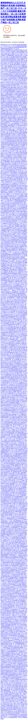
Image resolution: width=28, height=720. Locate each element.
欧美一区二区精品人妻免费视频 (18, 315)
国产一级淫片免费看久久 (20, 59)
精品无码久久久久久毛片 (7, 305)
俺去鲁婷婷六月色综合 (14, 693)
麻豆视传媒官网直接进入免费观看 (18, 64)
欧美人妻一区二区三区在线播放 (18, 491)
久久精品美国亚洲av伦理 (6, 210)
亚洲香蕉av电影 (17, 685)
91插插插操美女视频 (17, 157)
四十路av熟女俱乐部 (21, 274)
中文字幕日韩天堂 (12, 196)
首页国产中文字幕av (21, 362)
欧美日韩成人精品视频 (15, 437)
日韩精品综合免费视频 (10, 249)
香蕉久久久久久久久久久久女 (7, 669)
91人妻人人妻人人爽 (19, 150)
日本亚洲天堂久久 (11, 101)
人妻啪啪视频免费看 (5, 625)
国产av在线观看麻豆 (9, 378)
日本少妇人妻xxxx (11, 289)
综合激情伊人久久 (8, 426)
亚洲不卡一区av (14, 599)
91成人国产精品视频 (13, 542)
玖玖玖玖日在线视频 (22, 313)
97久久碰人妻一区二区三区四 (16, 212)
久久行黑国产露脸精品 (21, 584)
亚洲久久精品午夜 (6, 698)
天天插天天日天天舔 (11, 529)
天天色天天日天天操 (11, 662)
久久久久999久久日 (5, 340)
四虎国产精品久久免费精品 (7, 488)
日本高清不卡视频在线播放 (7, 705)
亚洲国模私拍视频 (5, 534)
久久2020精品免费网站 (20, 518)
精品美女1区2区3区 (22, 258)
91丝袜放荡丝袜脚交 (8, 106)
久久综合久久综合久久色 (6, 702)
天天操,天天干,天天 (6, 319)
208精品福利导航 (18, 281)
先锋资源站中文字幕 (7, 647)
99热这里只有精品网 (20, 289)
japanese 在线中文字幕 (18, 298)
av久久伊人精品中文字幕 (18, 192)
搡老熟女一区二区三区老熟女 (18, 407)
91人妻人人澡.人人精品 (12, 394)
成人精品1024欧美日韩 (11, 321)
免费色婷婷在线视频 (21, 119)
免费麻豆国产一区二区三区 (15, 506)
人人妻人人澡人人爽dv (19, 476)
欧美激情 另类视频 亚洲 (17, 118)
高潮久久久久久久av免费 (13, 320)
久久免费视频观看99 (9, 55)
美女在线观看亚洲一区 (14, 367)
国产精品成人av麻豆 (14, 140)
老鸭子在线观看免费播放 (6, 49)
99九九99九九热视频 (11, 233)
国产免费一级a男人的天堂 (17, 603)
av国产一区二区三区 (10, 354)
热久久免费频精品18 (19, 269)
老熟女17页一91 (23, 405)
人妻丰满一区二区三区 (12, 278)
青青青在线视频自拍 (22, 347)
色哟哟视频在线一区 (15, 609)
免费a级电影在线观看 (13, 316)
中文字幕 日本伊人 (5, 76)
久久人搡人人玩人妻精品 (9, 538)
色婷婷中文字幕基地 (5, 652)
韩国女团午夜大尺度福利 (11, 113)
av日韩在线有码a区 (14, 409)
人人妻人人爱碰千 (8, 109)
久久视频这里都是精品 (7, 157)
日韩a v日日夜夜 (6, 457)
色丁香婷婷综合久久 (20, 181)
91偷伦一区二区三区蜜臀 (7, 476)
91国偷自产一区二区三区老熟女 (17, 333)
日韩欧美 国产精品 (13, 266)
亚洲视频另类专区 (18, 368)
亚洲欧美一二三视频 (6, 251)
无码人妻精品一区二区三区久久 (16, 126)
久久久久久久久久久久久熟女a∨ (10, 566)
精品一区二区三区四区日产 (18, 523)
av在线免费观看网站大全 (6, 228)
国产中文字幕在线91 (15, 572)
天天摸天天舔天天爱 (10, 304)
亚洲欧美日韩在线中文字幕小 (16, 336)
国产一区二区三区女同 (20, 206)
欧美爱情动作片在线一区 (10, 374)
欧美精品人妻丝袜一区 (9, 643)
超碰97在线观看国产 (6, 654)
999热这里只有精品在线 (19, 93)
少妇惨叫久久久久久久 (6, 516)
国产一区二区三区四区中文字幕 (17, 128)
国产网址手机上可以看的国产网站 (19, 173)
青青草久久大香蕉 (19, 448)
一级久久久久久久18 (15, 413)
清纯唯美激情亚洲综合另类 (15, 72)
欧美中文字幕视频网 (9, 339)
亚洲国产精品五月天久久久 (9, 160)
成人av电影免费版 (20, 611)
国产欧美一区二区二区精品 (14, 425)
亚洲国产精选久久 (22, 492)
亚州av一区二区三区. (8, 298)
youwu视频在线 (20, 196)
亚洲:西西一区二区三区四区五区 (8, 510)
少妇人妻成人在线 (16, 628)
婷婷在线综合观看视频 (9, 570)
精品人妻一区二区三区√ (9, 383)
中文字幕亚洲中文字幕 (21, 490)
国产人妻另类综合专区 (13, 176)
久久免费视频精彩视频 (16, 319)
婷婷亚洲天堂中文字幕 (16, 175)
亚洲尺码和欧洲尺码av (17, 228)
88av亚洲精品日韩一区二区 (21, 97)
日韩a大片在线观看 (7, 118)
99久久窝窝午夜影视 (7, 133)
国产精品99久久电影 (6, 371)
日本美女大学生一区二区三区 (19, 332)
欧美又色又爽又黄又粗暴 (6, 308)
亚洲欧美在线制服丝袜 (12, 273)
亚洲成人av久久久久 (9, 679)
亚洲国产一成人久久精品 (20, 694)
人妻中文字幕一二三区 (10, 438)
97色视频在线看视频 (5, 576)
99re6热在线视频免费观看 (17, 496)
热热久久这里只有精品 (11, 168)
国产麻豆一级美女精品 (12, 612)
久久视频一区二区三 (14, 54)
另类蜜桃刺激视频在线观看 (9, 410)
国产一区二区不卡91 (5, 411)
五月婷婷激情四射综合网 (11, 141)
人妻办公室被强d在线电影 (9, 605)
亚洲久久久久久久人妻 (15, 207)
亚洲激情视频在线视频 (17, 395)
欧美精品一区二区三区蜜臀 (7, 148)
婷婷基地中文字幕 (22, 535)
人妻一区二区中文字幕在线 (12, 132)
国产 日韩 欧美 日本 (14, 215)
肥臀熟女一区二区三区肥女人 (19, 290)
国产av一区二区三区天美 (11, 452)
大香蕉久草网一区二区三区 (12, 265)
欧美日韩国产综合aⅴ (14, 107)
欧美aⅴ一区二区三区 (8, 63)
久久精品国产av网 (6, 272)
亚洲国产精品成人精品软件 (20, 75)
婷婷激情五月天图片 (9, 699)
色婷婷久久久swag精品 (13, 74)
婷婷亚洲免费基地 (13, 635)
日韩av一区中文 (5, 215)
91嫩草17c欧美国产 (9, 93)
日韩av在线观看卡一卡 (7, 526)
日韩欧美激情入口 (10, 227)
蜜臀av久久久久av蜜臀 (16, 272)
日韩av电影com (11, 445)
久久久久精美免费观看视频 (13, 124)
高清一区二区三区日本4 (18, 607)
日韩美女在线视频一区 (16, 401)
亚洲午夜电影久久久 (19, 169)
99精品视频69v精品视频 (10, 84)
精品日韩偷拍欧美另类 (6, 695)
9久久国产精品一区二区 (13, 158)
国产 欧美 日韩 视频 (13, 687)
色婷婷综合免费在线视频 (21, 533)
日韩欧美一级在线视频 (17, 663)
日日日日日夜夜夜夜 (9, 484)
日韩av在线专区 (11, 480)
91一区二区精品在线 (7, 200)
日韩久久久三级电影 (20, 160)
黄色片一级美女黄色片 (16, 547)
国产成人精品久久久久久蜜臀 (16, 277)
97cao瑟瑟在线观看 (10, 344)
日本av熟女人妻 (21, 82)
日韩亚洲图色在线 (12, 78)
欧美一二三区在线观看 (14, 285)
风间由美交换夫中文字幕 (18, 114)
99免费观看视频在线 (12, 714)
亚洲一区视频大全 (5, 79)
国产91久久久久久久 (8, 80)
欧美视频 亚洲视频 (7, 621)
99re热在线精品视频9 (17, 167)
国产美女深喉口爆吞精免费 (12, 286)
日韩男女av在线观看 (16, 154)
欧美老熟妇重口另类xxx (19, 288)
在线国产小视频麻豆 (20, 257)
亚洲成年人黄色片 (13, 347)
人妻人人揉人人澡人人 (15, 86)
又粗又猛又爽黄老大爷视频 (15, 502)
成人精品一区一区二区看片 (14, 644)
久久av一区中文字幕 (13, 111)
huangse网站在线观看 (17, 94)
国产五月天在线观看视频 (21, 550)
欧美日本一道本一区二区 (12, 82)
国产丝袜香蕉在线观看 (17, 89)
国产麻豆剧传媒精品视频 (6, 114)
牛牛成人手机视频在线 (22, 335)
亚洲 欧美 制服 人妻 (8, 164)
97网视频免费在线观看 (6, 572)
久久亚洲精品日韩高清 (14, 56)
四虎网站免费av (11, 211)
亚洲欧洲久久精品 (21, 391)
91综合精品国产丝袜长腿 (16, 481)
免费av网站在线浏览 (13, 331)
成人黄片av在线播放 (21, 531)
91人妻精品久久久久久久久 (11, 535)
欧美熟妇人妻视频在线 (13, 708)
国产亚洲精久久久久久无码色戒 (15, 586)
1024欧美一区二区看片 (8, 658)
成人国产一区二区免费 (19, 705)
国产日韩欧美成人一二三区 (18, 713)
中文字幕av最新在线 (14, 247)
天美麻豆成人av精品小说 (9, 242)
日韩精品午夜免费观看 (9, 674)
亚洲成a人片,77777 (20, 84)
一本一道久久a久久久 (16, 251)
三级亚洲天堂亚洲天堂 (16, 71)
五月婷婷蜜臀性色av (7, 568)
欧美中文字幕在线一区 (6, 609)
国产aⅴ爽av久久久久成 (17, 619)
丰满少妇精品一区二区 (19, 63)
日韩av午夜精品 (9, 110)
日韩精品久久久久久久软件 (11, 382)
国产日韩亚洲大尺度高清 (9, 257)
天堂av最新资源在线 (8, 177)
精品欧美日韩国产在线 (11, 441)
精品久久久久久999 (5, 327)
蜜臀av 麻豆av (24, 574)
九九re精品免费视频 (9, 206)
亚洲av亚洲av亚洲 (13, 142)
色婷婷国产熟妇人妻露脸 (18, 253)
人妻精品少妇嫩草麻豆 (9, 364)
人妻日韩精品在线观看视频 (7, 144)
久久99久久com (10, 284)
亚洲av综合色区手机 (12, 67)
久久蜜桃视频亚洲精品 (17, 642)
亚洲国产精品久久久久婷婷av (12, 428)
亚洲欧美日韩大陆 (12, 222)
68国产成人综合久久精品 (16, 698)
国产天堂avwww (22, 515)
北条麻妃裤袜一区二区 (16, 220)
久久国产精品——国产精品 (14, 261)
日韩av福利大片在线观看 (14, 198)
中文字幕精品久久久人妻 (10, 156)
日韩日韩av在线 (18, 55)
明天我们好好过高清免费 (21, 469)
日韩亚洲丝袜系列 (14, 376)
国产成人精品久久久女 (13, 589)
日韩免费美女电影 (13, 444)
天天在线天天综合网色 (19, 578)
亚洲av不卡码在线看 (15, 460)
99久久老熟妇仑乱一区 (12, 312)
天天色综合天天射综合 (13, 223)
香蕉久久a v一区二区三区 (18, 426)
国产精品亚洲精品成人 (7, 267)
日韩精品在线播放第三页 (21, 51)
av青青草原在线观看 (9, 97)
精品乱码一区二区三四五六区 (17, 625)
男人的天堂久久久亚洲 (8, 360)
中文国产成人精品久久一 (13, 507)
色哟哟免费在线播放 (19, 432)
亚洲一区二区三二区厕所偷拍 (19, 495)
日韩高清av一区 (13, 652)
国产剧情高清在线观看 (9, 432)
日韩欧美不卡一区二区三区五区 (10, 68)
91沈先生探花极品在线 (6, 220)
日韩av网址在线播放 (17, 109)
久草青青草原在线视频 (13, 522)
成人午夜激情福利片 (5, 235)
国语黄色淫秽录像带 (11, 328)
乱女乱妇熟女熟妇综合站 (8, 169)
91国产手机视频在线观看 (14, 199)
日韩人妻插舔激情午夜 (21, 249)
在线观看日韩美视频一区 (16, 254)
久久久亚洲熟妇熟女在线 (6, 619)
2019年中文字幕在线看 (6, 175)
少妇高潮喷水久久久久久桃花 (19, 592)
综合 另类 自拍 (5, 234)
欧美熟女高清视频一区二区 (17, 324)
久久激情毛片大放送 (19, 284)
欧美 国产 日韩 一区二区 (11, 449)
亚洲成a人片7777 (7, 173)
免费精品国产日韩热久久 (6, 98)
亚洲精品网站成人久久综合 (14, 393)
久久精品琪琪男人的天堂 (9, 601)
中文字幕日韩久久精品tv (18, 193)
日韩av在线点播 (18, 560)
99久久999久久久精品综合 (11, 146)
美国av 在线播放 (15, 226)
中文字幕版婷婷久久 (18, 363)
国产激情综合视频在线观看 (19, 138)
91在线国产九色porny (19, 358)
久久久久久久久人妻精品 (20, 243)
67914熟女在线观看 (7, 216)
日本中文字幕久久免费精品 (20, 231)
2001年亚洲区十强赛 (14, 546)
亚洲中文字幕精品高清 (22, 703)
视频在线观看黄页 (14, 258)
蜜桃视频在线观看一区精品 (17, 239)
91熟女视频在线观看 (8, 246)
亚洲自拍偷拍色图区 (11, 87)
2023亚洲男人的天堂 (17, 530)
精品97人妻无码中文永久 (14, 79)
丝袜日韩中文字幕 (12, 335)
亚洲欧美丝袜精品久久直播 (9, 503)
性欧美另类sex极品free (14, 656)
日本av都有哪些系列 (15, 537)
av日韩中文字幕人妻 (7, 689)
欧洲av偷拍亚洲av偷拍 (18, 526)
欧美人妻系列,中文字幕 (11, 255)
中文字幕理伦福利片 (7, 375)
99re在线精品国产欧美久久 (16, 366)
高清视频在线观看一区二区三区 (14, 90)
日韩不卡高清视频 (10, 269)
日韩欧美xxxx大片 (8, 442)
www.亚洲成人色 (16, 620)
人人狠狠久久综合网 (11, 119)
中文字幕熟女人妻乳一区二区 (7, 231)
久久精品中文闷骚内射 (7, 167)
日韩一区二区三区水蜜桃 (18, 195)
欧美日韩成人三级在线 (10, 134)
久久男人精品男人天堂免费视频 (8, 346)
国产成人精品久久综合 (15, 670)
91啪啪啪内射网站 (22, 555)
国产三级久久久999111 (21, 418)
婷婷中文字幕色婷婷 (15, 343)
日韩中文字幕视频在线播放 (11, 577)
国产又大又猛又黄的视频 (19, 329)
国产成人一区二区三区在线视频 (20, 597)
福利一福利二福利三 (12, 703)
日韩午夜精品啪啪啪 (10, 58)
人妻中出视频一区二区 (13, 214)
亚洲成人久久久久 (6, 429)
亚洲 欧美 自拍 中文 (11, 230)
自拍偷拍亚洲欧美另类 (22, 208)
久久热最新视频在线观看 (18, 200)
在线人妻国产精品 (18, 372)
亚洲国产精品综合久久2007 (12, 397)
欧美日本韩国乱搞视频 (17, 371)
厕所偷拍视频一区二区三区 (7, 263)
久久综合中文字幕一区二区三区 (12, 561)
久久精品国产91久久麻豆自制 (18, 183)
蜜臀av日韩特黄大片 (21, 545)
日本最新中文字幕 (21, 529)
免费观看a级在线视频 (17, 424)
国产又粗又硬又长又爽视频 (19, 144)
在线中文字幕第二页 (18, 360)
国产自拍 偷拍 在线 (20, 311)
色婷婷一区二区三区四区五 (16, 655)
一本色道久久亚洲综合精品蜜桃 (13, 356)
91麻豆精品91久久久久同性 (8, 150)
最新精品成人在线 (14, 385)
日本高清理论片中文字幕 (11, 531)
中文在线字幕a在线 (13, 184)
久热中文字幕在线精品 (21, 624)
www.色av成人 (22, 706)
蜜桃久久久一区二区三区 (18, 615)
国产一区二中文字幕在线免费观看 (15, 202)
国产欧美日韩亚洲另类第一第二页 (16, 203)
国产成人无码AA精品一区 (12, 115)
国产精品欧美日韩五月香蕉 (11, 137)
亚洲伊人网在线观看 (8, 125)
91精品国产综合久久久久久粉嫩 (10, 453)
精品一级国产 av (12, 234)
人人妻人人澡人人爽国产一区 (14, 337)
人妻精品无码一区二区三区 (17, 259)
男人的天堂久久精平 (6, 226)
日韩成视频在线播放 (20, 293)
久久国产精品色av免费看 (10, 391)
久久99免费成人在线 (13, 492)
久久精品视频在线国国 (22, 78)
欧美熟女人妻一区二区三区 (19, 164)
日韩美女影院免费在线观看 (14, 296)
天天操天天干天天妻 (18, 122)
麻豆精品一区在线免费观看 (12, 465)
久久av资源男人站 (21, 321)
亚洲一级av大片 (22, 331)
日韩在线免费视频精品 (9, 352)
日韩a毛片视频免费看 (21, 307)
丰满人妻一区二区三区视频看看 (19, 487)
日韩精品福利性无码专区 (14, 60)
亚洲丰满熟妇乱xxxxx (18, 403)
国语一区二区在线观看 (14, 359)
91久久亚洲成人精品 (20, 504)
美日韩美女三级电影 (22, 113)
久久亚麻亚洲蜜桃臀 (5, 562)
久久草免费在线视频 (8, 75)
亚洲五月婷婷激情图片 (21, 101)
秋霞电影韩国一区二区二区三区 (16, 171)
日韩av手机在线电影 (6, 523)
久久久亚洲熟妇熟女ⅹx (18, 267)
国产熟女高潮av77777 (5, 537)
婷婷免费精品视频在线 (20, 564)
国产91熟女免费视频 (8, 387)
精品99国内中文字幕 (5, 107)
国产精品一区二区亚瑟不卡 (16, 323)
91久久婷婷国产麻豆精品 (15, 340)
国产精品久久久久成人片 (13, 604)
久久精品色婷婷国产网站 (13, 189)
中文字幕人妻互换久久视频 (16, 99)
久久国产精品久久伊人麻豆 (7, 348)
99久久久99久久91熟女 (12, 421)
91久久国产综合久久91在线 (16, 690)
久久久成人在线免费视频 (7, 578)
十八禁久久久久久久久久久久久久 (9, 313)
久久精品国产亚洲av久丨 (6, 585)
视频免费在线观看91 (22, 453)
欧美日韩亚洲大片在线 (18, 148)
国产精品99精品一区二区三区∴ (11, 691)
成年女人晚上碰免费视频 (7, 329)
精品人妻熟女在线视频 (10, 117)
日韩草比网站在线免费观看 (10, 185)
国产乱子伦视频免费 (5, 136)
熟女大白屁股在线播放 (6, 496)
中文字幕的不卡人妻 (14, 204)
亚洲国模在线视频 (15, 695)
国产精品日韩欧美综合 (11, 219)
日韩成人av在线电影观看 (19, 671)
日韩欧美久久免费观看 (19, 246)
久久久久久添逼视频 (10, 311)
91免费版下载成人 (15, 430)
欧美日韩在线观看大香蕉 (17, 581)
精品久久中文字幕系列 (19, 305)
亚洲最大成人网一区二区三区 (17, 632)
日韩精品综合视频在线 (13, 477)
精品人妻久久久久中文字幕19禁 (9, 238)
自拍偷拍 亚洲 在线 (15, 516)
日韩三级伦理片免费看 (17, 49)
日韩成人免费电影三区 (9, 281)
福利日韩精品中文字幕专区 (10, 208)
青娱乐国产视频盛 (16, 654)
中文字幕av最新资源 (7, 628)
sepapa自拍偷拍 (13, 716)
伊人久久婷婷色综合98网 (19, 125)
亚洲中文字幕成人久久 (6, 413)
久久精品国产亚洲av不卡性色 (10, 103)
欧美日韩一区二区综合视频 (20, 106)
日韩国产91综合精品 (10, 51)
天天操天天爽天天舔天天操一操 (17, 500)
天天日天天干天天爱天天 (15, 136)
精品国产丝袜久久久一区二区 (10, 710)
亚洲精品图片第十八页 (10, 181)
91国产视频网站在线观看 (15, 471)
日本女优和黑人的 (9, 479)
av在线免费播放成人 (10, 297)
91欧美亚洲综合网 (13, 596)
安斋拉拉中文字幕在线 (22, 87)
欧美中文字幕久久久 (22, 146)
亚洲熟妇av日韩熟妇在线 (14, 62)
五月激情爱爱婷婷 (14, 292)
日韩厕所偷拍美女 (22, 411)
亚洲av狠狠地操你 (7, 549)
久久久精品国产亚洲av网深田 (10, 659)
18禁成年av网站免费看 (15, 161)
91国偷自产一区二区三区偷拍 (19, 98)
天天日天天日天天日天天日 (15, 245)
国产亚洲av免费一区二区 (19, 683)
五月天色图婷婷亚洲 (20, 383)
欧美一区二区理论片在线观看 (20, 617)
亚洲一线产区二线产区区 (18, 308)
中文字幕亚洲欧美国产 (6, 491)
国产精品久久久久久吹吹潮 (10, 274)
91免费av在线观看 (12, 307)
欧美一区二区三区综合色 (20, 344)
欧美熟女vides (4, 233)
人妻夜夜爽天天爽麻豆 (14, 678)
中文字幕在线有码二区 (11, 433)
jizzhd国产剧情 (20, 416)
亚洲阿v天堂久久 (11, 218)
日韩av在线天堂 (20, 141)
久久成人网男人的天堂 (8, 553)
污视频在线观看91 (6, 187)
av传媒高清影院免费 (16, 585)
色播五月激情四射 (19, 218)
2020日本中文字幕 (21, 662)
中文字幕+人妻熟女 (8, 70)
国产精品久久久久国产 (22, 219)
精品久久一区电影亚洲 (8, 191)
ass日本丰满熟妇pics (17, 263)
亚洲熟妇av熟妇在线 (15, 440)
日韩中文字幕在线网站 (19, 553)
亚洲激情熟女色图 (5, 250)
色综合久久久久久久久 (20, 346)
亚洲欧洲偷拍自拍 (8, 485)
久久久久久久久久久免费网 (18, 66)
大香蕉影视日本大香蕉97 (10, 588)
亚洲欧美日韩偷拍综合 (10, 317)
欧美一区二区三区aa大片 (6, 406)
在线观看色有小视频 (21, 436)
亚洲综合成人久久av (13, 512)
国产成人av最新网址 (14, 498)
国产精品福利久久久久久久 (19, 629)
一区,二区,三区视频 (21, 325)
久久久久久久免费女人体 (21, 480)
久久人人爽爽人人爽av (6, 440)
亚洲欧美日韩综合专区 (19, 387)
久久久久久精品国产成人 (11, 697)
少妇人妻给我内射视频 (7, 495)
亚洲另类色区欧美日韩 (15, 623)
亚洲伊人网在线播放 (10, 483)
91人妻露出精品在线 (9, 518)
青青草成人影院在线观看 (21, 58)
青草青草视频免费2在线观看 (16, 557)
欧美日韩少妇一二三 (8, 122)
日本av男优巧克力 (23, 265)
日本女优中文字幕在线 (9, 237)
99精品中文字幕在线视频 (6, 89)
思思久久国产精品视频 (13, 551)
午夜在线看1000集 (6, 511)
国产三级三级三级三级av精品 (19, 568)
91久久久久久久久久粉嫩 (21, 398)
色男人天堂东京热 (14, 180)
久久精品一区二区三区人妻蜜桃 (18, 429)
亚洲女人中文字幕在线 (21, 613)
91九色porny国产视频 (11, 436)
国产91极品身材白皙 (13, 475)
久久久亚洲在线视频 (8, 368)
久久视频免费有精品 (18, 177)
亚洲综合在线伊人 (7, 642)
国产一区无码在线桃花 (6, 599)
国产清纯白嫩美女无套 (10, 293)
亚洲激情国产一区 (21, 179)
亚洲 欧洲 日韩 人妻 (9, 355)
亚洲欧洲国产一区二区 (11, 467)
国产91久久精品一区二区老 (16, 282)
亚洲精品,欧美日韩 (6, 547)
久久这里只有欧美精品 (21, 134)
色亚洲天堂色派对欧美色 (18, 375)
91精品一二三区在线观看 (16, 129)
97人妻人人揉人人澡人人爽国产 (8, 52)
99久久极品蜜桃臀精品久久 (12, 130)
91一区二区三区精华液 (22, 222)
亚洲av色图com (19, 354)
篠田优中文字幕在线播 (9, 473)
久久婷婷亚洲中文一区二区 (20, 191)
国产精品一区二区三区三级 (12, 351)
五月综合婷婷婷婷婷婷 (12, 459)
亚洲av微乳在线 (4, 589)
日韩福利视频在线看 (7, 138)
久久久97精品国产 (16, 216)
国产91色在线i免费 (19, 52)
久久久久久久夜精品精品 (7, 288)
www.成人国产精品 (5, 258)
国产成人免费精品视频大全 (17, 511)
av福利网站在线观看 (13, 149)
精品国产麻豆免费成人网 (15, 327)
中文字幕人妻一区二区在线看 (19, 485)
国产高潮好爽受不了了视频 (19, 70)
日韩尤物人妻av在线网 (7, 629)
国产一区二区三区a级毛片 (20, 227)
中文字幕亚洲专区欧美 (15, 574)
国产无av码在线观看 (18, 479)
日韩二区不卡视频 (15, 434)
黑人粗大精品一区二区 (6, 481)
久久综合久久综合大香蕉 (18, 514)
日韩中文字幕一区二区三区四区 (12, 153)
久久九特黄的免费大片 (15, 576)
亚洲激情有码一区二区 (12, 640)
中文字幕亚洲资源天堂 (10, 590)
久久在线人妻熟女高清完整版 (7, 59)
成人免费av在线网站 (11, 179)
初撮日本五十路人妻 (6, 660)
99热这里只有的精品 (22, 142)
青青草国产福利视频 (22, 262)
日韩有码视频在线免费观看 (9, 611)
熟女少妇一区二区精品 (9, 564)
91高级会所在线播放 (9, 448)
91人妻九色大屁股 (18, 80)
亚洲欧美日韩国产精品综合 (15, 350)
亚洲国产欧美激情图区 (15, 562)
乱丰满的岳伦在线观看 (15, 667)
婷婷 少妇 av (3, 399)
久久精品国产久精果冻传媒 (16, 420)
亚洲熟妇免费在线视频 (22, 230)
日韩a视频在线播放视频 (17, 660)
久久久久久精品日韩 (14, 627)
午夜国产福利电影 (14, 145)
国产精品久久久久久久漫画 (15, 534)
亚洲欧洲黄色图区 (17, 102)
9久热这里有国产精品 (14, 165)
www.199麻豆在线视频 (18, 188)
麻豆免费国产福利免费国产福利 (8, 533)
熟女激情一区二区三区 (6, 239)
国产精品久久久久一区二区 (8, 636)
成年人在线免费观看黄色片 (16, 455)
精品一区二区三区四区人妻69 (13, 300)
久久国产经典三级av (15, 472)
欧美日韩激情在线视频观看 (15, 76)
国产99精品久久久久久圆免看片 (14, 95)
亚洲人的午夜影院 (15, 83)
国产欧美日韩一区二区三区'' (16, 638)
